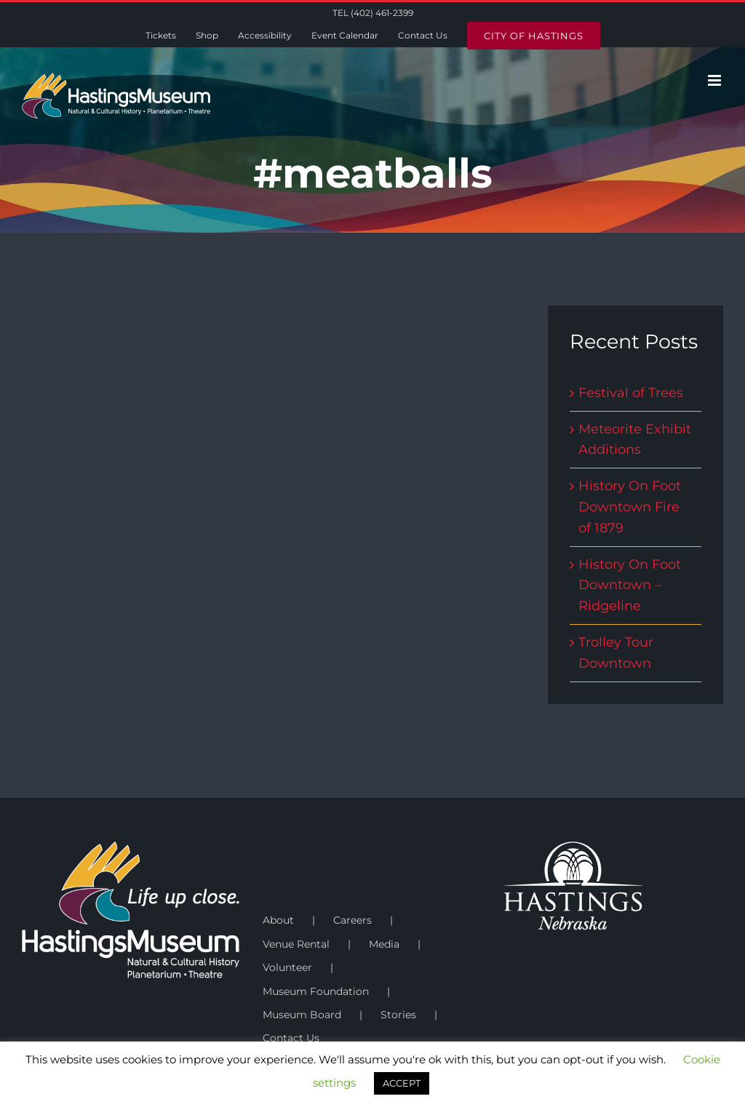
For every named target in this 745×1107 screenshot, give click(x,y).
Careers (352, 920)
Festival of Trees (630, 393)
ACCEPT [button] (402, 1083)
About (278, 920)
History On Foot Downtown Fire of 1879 (629, 507)
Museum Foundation (316, 991)
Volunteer (287, 967)
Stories (398, 1014)
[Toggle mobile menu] (715, 80)
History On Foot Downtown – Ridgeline (629, 585)
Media (384, 944)
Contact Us (291, 1037)
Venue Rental (296, 944)
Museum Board (302, 1014)
